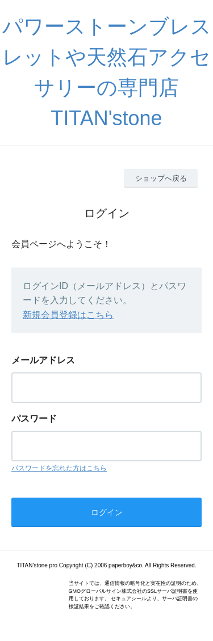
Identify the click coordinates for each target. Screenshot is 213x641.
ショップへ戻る (161, 178)
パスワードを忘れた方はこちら (59, 468)
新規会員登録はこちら (68, 315)
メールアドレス (43, 360)
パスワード (34, 418)
